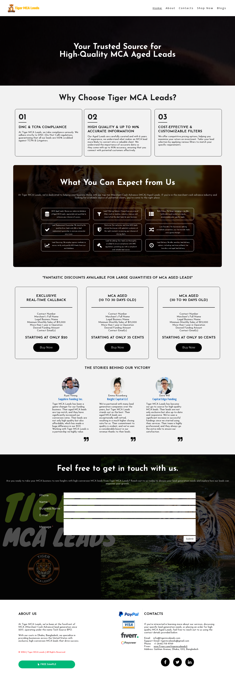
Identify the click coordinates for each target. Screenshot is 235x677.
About (170, 8)
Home (157, 8)
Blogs (221, 8)
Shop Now (205, 8)
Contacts (186, 8)
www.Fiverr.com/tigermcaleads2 (170, 646)
